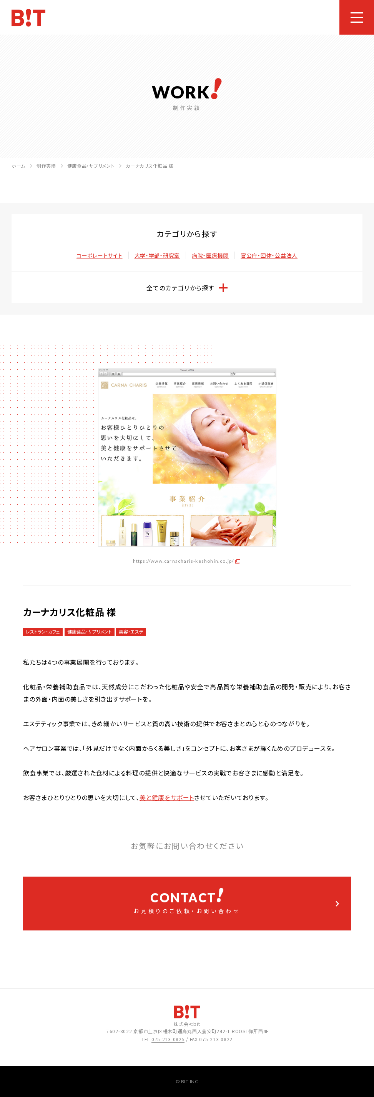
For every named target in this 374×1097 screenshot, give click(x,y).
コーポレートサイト (99, 255)
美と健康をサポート (167, 797)
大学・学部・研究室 (157, 255)
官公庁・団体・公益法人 (269, 255)
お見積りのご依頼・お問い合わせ (187, 901)
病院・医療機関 (210, 255)
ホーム (18, 165)
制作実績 (46, 165)
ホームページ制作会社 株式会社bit (28, 18)
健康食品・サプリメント (91, 165)
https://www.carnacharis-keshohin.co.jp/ (183, 561)
